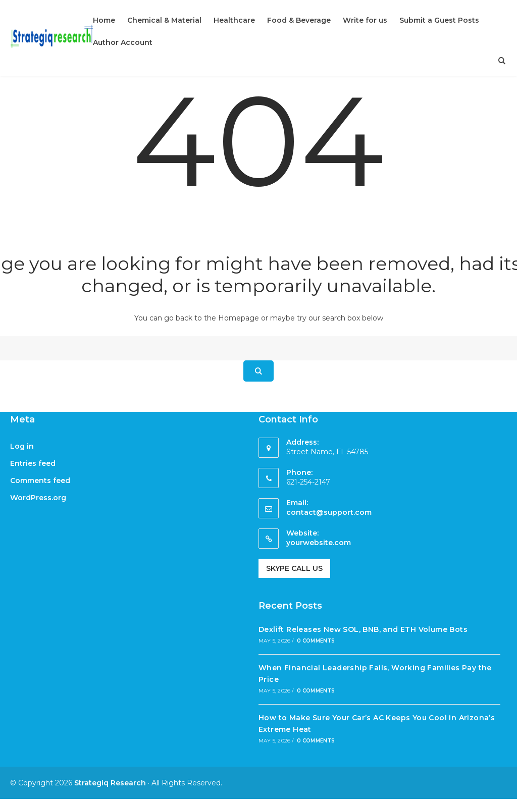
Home (104, 20)
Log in (22, 446)
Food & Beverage (299, 20)
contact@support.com (329, 512)
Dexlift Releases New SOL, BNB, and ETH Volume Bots (363, 629)
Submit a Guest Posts (439, 20)
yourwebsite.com (318, 542)
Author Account (122, 42)
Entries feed (33, 463)
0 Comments (316, 640)
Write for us (365, 20)
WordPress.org (38, 497)
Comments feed (40, 480)
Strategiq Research (110, 782)
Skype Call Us (294, 568)
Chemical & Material (164, 20)
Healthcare (234, 20)
